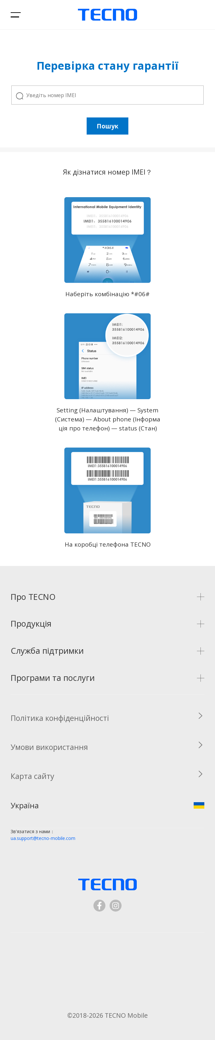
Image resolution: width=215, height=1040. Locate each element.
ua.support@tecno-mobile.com (43, 838)
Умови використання (49, 747)
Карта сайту (32, 776)
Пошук (107, 126)
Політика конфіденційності (60, 718)
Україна (107, 805)
